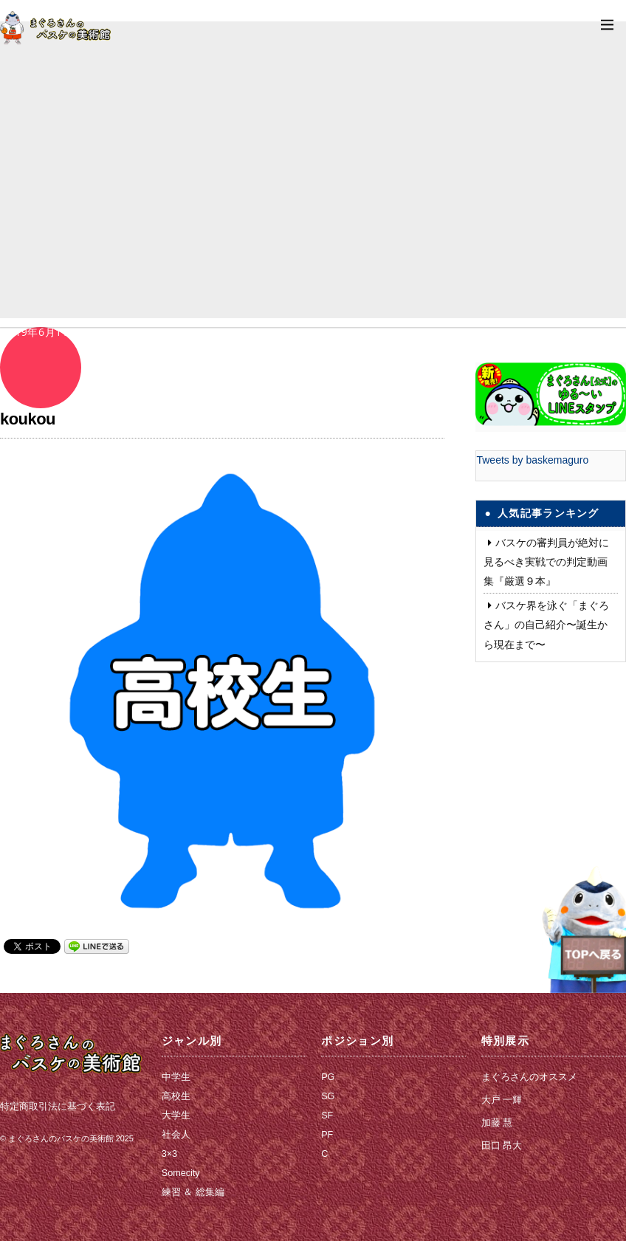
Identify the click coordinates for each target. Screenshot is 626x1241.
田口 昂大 (502, 1146)
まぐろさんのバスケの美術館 (61, 1138)
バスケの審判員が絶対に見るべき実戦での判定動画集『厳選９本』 (546, 562)
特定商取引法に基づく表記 (57, 1106)
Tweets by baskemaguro (532, 460)
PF (327, 1135)
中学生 (176, 1077)
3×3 (169, 1154)
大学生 (176, 1115)
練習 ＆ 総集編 (193, 1192)
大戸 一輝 (502, 1100)
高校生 (176, 1096)
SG (327, 1096)
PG (327, 1077)
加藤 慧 (497, 1123)
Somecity (181, 1173)
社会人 (176, 1135)
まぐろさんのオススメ (529, 1077)
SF (327, 1115)
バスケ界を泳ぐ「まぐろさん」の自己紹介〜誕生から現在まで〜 (546, 624)
